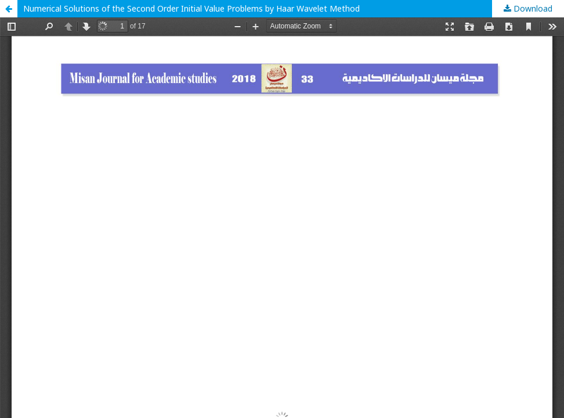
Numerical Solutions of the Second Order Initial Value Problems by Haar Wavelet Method (191, 8)
